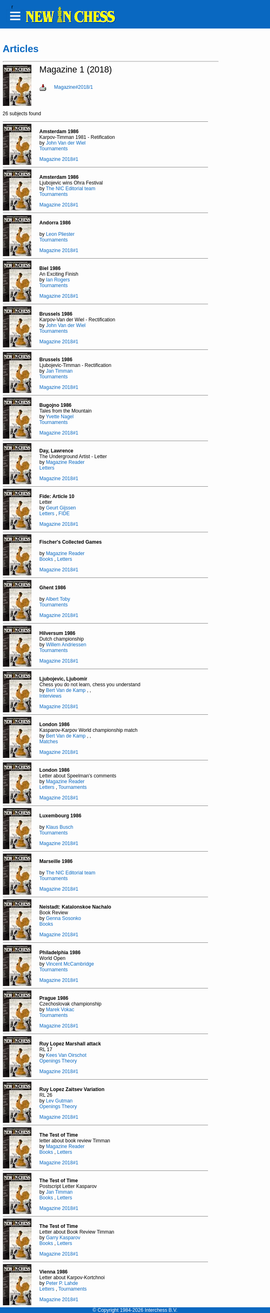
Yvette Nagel (59, 416)
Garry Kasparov (63, 1238)
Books (46, 559)
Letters (47, 468)
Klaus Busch (59, 827)
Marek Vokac (60, 1009)
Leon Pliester (60, 234)
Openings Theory (58, 1061)
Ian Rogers (58, 280)
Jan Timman (59, 371)
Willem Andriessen (66, 645)
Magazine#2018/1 (73, 87)
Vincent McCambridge (70, 964)
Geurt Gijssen (61, 508)
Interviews (51, 696)
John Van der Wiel (66, 143)
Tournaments (54, 149)
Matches (49, 741)
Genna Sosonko (63, 918)
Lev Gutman (59, 1101)
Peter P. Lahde (62, 1283)
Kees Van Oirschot (66, 1055)
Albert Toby (58, 599)
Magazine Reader (65, 462)
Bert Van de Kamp (66, 690)
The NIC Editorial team (70, 188)
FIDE (63, 513)
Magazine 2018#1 (59, 159)
